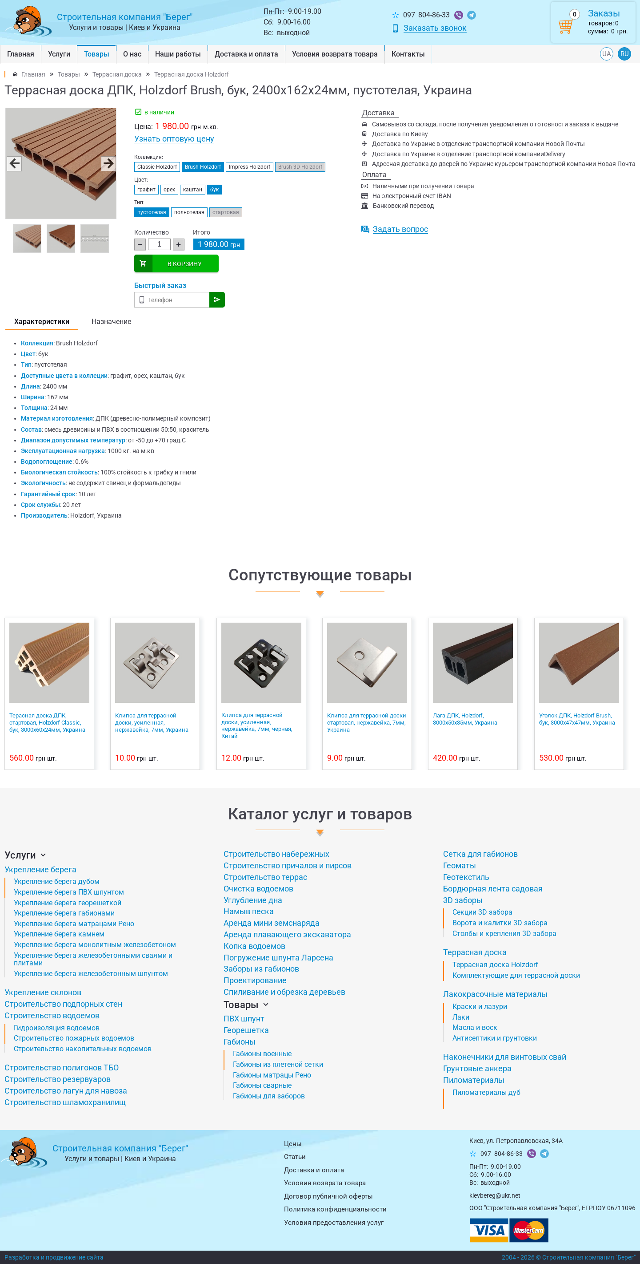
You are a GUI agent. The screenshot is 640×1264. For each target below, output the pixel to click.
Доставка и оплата (246, 54)
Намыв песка (249, 911)
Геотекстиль (466, 877)
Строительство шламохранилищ (65, 1102)
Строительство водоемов (52, 1015)
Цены (293, 1144)
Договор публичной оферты (328, 1196)
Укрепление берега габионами (64, 913)
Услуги (59, 54)
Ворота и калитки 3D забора (500, 923)
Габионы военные (262, 1053)
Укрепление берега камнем (59, 934)
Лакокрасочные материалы (495, 994)
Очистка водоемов (258, 888)
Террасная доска (117, 74)
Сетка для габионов (480, 854)
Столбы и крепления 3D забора (504, 933)
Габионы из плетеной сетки (278, 1064)
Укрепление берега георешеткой (67, 903)
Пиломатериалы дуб (486, 1092)
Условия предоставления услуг (334, 1223)
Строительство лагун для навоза (65, 1090)
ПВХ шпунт (244, 1018)
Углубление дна (253, 900)
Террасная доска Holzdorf (191, 74)
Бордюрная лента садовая (493, 888)
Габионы (240, 1041)
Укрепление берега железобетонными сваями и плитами (93, 959)
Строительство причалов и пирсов (288, 865)
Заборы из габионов (261, 968)
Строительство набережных (276, 854)
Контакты (408, 54)
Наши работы (178, 54)
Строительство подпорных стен (63, 1004)
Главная (20, 54)
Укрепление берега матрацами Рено (74, 924)
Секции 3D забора (482, 912)
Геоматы (459, 865)
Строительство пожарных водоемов (74, 1038)
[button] (14, 163)
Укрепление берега (40, 869)
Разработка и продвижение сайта (54, 1257)
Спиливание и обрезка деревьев (284, 992)
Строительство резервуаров (57, 1079)
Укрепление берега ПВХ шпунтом (69, 892)
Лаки (460, 1017)
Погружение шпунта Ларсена (278, 957)
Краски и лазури (479, 1006)
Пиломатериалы (473, 1080)
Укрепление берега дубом (57, 881)
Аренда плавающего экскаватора (287, 934)
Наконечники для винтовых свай (504, 1056)
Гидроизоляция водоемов (57, 1028)
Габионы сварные (262, 1085)
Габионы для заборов (269, 1096)
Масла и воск (474, 1027)
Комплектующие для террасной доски (516, 975)
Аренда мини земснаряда (272, 923)
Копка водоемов (254, 946)
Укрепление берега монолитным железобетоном (95, 944)
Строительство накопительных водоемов (83, 1049)
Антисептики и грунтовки (494, 1038)
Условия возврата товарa (335, 54)
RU (624, 54)
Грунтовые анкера (477, 1068)
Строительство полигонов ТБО (61, 1067)
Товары (96, 54)
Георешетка (246, 1030)
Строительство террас (265, 877)
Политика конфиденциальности (335, 1209)
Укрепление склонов (42, 992)
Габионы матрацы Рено (272, 1075)
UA (606, 54)
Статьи (295, 1157)
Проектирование (255, 980)
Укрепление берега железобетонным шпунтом (91, 973)
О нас (132, 54)
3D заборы (463, 900)
